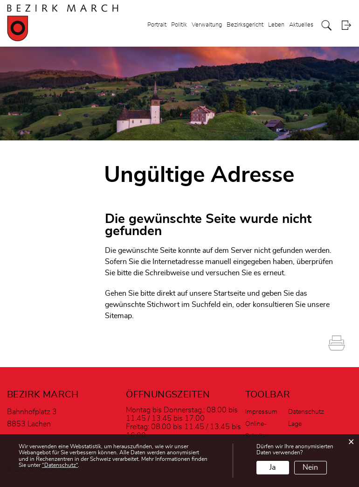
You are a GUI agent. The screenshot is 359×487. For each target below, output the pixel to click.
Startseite (229, 293)
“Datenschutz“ (60, 465)
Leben (276, 25)
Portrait (156, 25)
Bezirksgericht (245, 25)
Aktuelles (301, 25)
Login (346, 25)
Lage (295, 424)
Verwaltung (207, 25)
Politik (179, 25)
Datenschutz (306, 412)
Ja (272, 467)
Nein (310, 467)
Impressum (261, 412)
